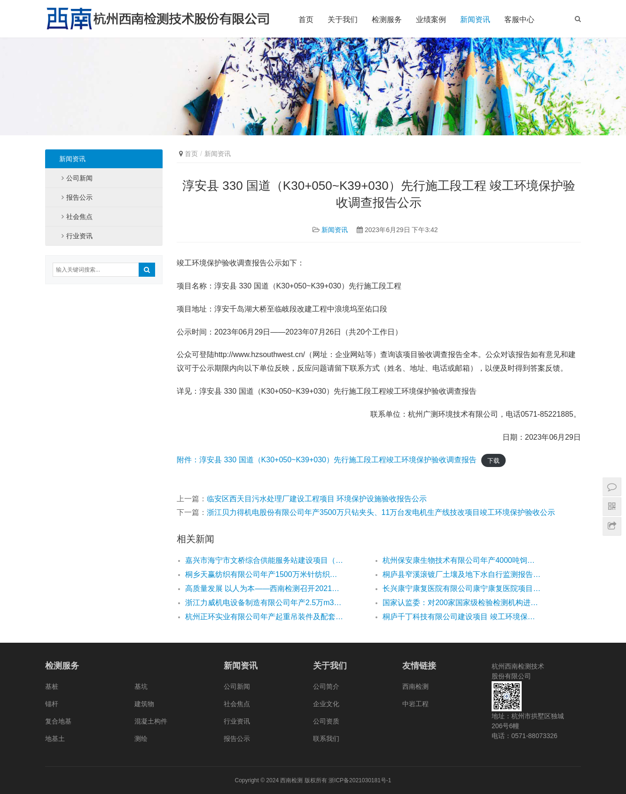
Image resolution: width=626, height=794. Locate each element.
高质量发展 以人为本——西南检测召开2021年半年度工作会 (264, 588)
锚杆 (51, 704)
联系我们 (326, 738)
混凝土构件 (150, 721)
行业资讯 (79, 236)
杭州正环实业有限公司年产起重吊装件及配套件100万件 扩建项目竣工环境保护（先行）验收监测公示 (264, 617)
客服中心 (519, 19)
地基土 (55, 738)
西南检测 (415, 686)
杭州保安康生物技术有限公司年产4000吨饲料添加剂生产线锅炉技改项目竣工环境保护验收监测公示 (461, 560)
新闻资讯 (475, 19)
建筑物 (144, 704)
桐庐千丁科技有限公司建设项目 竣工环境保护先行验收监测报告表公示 (461, 617)
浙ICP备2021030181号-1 (360, 780)
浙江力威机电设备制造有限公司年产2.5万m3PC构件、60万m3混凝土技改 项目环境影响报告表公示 (264, 603)
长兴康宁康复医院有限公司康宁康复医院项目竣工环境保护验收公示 (461, 588)
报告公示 (79, 197)
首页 (305, 19)
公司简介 (326, 686)
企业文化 (326, 704)
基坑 (141, 686)
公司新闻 (79, 178)
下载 (493, 460)
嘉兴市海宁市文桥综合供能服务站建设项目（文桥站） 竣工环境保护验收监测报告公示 (264, 560)
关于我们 (343, 19)
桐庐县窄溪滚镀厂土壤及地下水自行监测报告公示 (461, 574)
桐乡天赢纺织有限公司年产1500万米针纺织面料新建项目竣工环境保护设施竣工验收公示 (264, 574)
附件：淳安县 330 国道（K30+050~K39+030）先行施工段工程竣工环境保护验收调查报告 (327, 460)
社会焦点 (79, 216)
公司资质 (326, 721)
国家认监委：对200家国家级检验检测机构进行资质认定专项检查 (461, 603)
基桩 (51, 686)
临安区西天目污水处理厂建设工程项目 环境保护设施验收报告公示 (317, 499)
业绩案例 (431, 19)
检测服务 (387, 19)
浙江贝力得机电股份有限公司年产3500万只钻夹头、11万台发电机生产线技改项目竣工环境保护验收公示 (381, 512)
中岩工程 (415, 704)
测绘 (141, 738)
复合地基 (58, 721)
